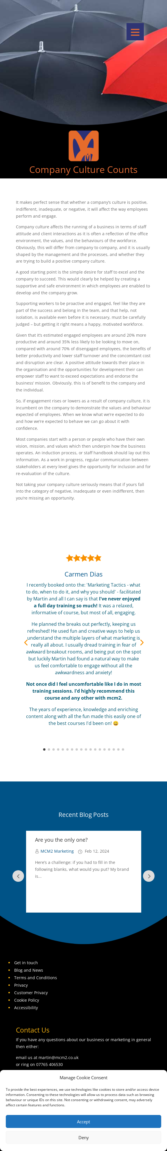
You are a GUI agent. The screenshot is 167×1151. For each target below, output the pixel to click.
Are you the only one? (61, 839)
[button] (135, 31)
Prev (18, 876)
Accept (83, 1121)
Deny (83, 1137)
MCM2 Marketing (57, 851)
